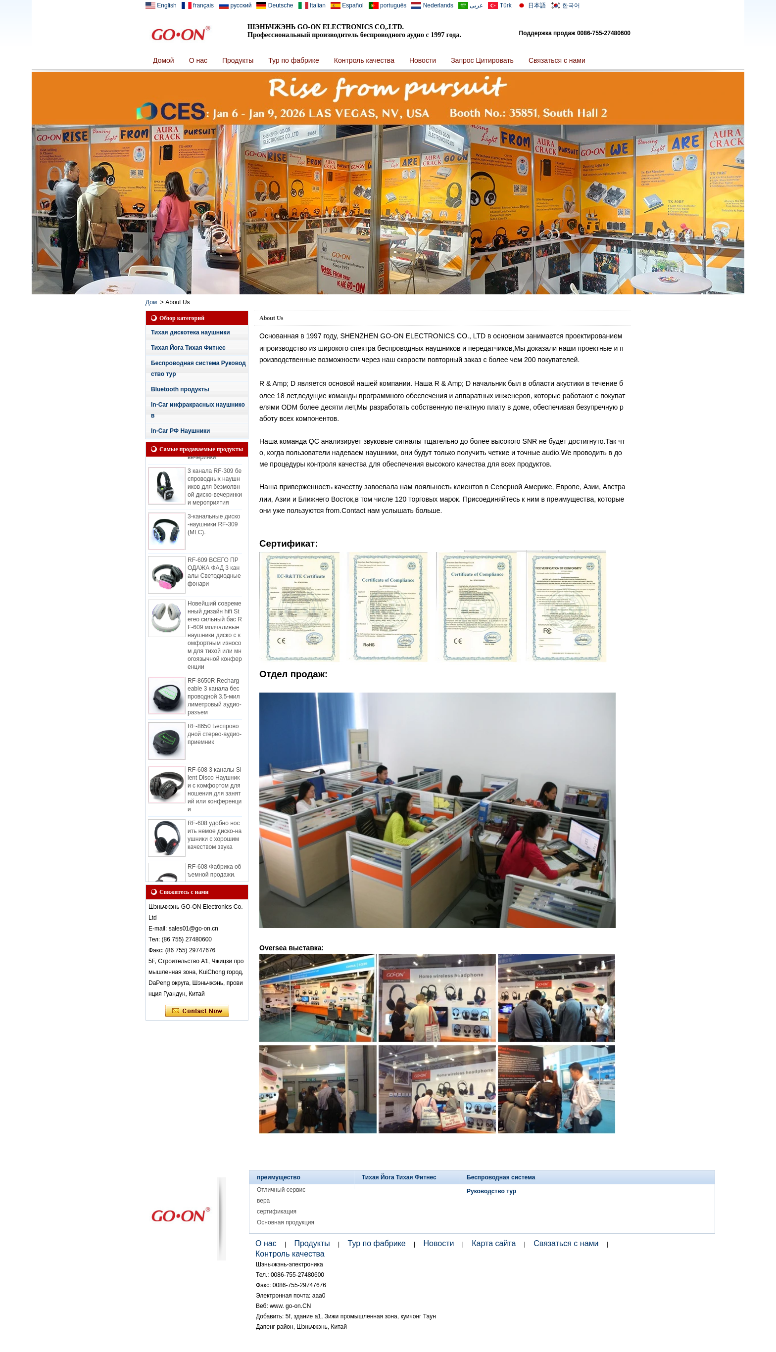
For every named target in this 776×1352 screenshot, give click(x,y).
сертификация (276, 1211)
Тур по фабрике (293, 60)
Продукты (237, 60)
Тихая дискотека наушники (190, 332)
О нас (198, 60)
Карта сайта (494, 1243)
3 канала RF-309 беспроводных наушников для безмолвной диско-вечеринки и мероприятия (215, 488)
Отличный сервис (281, 1189)
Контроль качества (364, 60)
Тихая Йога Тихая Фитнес (188, 347)
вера (263, 1200)
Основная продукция (285, 1222)
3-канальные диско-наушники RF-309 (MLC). (214, 525)
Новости (422, 60)
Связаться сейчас (197, 1011)
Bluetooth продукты (180, 389)
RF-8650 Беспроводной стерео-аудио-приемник (215, 735)
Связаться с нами (557, 60)
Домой (163, 60)
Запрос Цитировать (482, 60)
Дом (151, 302)
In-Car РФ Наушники (180, 430)
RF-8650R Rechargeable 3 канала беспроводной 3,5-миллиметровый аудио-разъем (215, 698)
